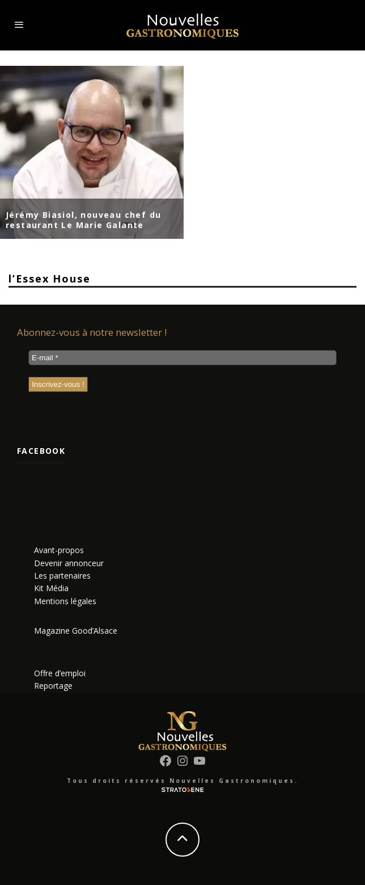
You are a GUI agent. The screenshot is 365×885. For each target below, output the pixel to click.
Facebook (41, 450)
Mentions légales (65, 601)
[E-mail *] (182, 357)
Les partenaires (62, 575)
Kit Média (51, 588)
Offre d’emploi (60, 673)
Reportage (53, 685)
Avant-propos (59, 550)
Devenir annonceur (69, 563)
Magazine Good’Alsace (75, 630)
